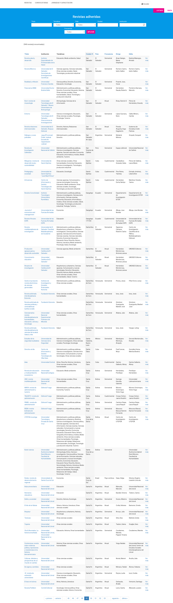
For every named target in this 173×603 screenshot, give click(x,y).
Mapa (169, 10)
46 (73, 598)
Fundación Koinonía (48, 294)
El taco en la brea (30, 582)
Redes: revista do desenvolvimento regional (30, 480)
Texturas (27, 518)
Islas (26, 362)
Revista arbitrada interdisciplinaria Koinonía (30, 296)
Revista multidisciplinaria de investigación (31, 229)
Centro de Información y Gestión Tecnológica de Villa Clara (46, 353)
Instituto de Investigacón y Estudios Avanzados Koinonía (46, 285)
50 (91, 598)
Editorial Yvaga (46, 387)
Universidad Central (48, 362)
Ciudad (100, 21)
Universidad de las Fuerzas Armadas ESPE (47, 221)
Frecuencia (68, 28)
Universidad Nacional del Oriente (45, 381)
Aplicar (91, 32)
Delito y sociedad (30, 499)
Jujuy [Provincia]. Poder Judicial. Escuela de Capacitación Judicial (47, 139)
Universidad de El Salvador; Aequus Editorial (47, 129)
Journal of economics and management (29, 212)
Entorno (27, 114)
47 (77, 598)
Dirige (118, 54)
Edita (131, 54)
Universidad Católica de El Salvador (45, 251)
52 (100, 598)
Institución (123, 21)
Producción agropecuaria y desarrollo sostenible (31, 251)
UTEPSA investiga (30, 417)
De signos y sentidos (31, 567)
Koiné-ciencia (29, 450)
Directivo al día (29, 349)
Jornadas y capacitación (61, 3)
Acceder (145, 4)
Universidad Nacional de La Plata (46, 537)
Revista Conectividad (31, 193)
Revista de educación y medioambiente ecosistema (31, 373)
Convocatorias (41, 3)
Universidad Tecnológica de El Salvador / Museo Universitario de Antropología (47, 105)
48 (82, 598)
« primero (48, 598)
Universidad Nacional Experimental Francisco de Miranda (45, 317)
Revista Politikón (30, 588)
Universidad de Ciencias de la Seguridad (46, 341)
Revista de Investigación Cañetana (29, 150)
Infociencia (28, 180)
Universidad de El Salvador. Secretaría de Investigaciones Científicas (47, 73)
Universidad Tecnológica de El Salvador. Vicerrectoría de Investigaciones (47, 118)
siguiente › (115, 598)
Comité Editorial (46, 588)
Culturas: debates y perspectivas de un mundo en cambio (31, 561)
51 (96, 598)
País (76, 21)
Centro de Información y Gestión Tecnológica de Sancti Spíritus (46, 184)
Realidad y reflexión (31, 82)
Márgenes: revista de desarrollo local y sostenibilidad (31, 163)
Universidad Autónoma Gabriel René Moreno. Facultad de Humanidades (47, 454)
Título (33, 21)
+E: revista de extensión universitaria (29, 575)
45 (68, 598)
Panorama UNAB (30, 88)
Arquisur (27, 512)
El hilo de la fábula (30, 505)
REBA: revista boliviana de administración (29, 411)
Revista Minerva (30, 69)
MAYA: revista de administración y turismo (30, 390)
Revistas (28, 3)
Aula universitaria (30, 486)
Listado (160, 10)
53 (105, 598)
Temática (56, 21)
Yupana (27, 524)
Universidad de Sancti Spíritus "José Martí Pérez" (47, 174)
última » (125, 598)
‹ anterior (58, 598)
